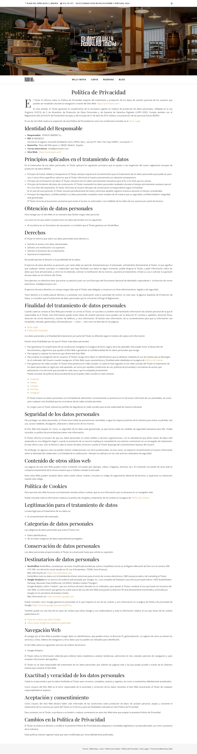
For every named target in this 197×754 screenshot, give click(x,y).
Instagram (35, 392)
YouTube (34, 389)
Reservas (108, 79)
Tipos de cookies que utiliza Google (43, 619)
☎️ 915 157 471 (67, 3)
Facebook (34, 379)
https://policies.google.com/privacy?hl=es (52, 605)
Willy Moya (79, 79)
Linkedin (34, 386)
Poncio (85, 749)
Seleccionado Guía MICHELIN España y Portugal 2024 (102, 3)
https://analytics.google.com (60, 596)
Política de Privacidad (37, 330)
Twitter (33, 382)
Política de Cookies (154, 360)
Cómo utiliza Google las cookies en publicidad (48, 622)
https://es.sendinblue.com (59, 572)
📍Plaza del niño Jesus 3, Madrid (41, 3)
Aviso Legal (135, 121)
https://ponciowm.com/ (108, 103)
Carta (94, 79)
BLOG (122, 79)
